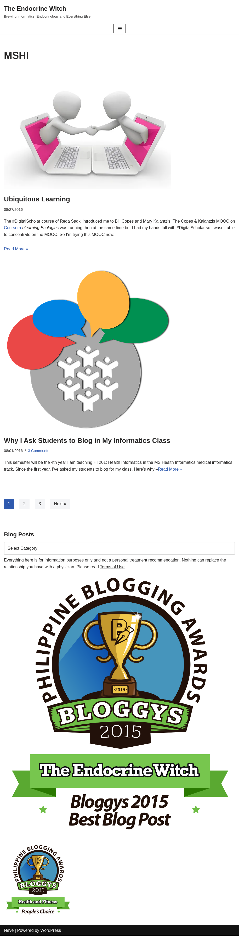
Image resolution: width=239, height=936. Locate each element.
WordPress (50, 930)
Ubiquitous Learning (37, 199)
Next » (60, 504)
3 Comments (38, 451)
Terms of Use (112, 567)
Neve (9, 930)
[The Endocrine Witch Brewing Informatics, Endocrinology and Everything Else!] (48, 11)
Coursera (19, 227)
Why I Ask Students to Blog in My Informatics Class (87, 440)
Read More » (16, 249)
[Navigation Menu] (119, 28)
